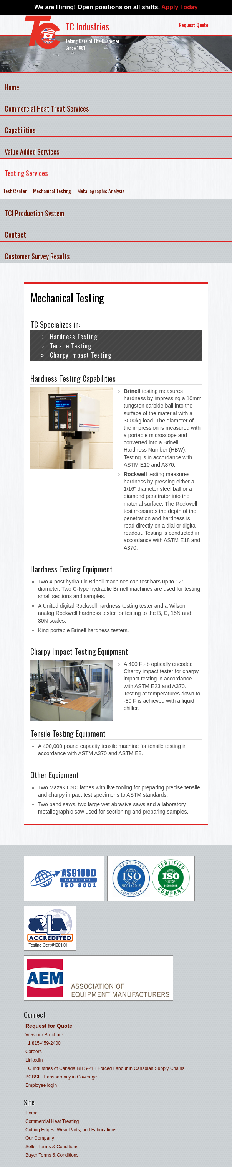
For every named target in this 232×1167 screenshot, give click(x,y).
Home (31, 1113)
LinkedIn (34, 1060)
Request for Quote (48, 1026)
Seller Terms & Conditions (51, 1146)
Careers (33, 1051)
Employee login (41, 1085)
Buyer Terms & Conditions (52, 1155)
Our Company (39, 1138)
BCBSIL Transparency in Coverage (61, 1077)
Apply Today (179, 7)
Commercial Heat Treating (52, 1121)
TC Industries (87, 26)
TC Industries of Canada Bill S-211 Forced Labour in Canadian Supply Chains (104, 1068)
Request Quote (193, 25)
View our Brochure (44, 1034)
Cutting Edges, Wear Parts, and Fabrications (70, 1129)
